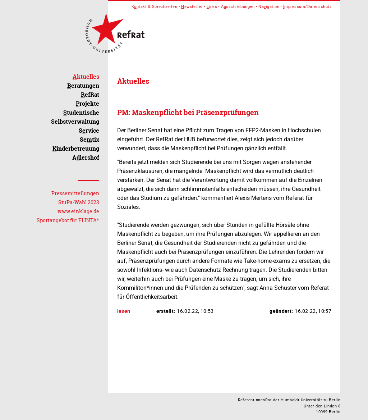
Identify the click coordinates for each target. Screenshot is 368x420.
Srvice (89, 130)
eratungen (83, 85)
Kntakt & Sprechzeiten (155, 6)
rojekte (87, 103)
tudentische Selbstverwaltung (75, 117)
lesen (123, 311)
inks (212, 6)
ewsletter (192, 6)
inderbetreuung (75, 148)
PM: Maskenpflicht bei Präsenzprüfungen (188, 112)
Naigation (268, 6)
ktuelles (86, 76)
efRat (90, 94)
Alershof (85, 157)
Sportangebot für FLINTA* (68, 220)
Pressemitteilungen (75, 193)
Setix (89, 139)
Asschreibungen (237, 6)
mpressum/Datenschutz (307, 6)
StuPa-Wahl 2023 (78, 202)
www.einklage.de (78, 211)
